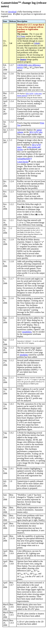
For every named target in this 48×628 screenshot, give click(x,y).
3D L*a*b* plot (35, 132)
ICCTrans (21, 36)
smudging (24, 355)
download (12, 12)
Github (36, 43)
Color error (38, 93)
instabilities (27, 332)
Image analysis (22, 95)
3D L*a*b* (30, 93)
